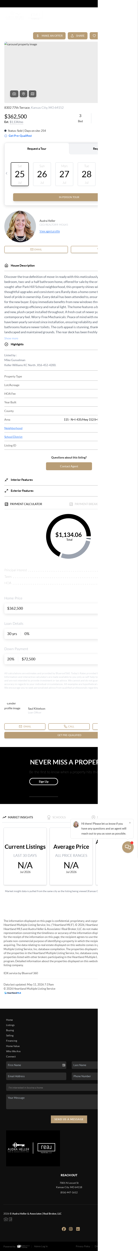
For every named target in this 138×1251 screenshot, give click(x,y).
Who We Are (13, 1051)
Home (9, 1019)
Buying (10, 1030)
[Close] (129, 1216)
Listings (10, 1025)
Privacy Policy (83, 1246)
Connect (11, 1056)
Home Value (13, 1046)
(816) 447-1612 (69, 1192)
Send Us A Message (69, 1119)
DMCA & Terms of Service (108, 1246)
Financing (11, 1040)
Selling (9, 1035)
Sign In (124, 4)
